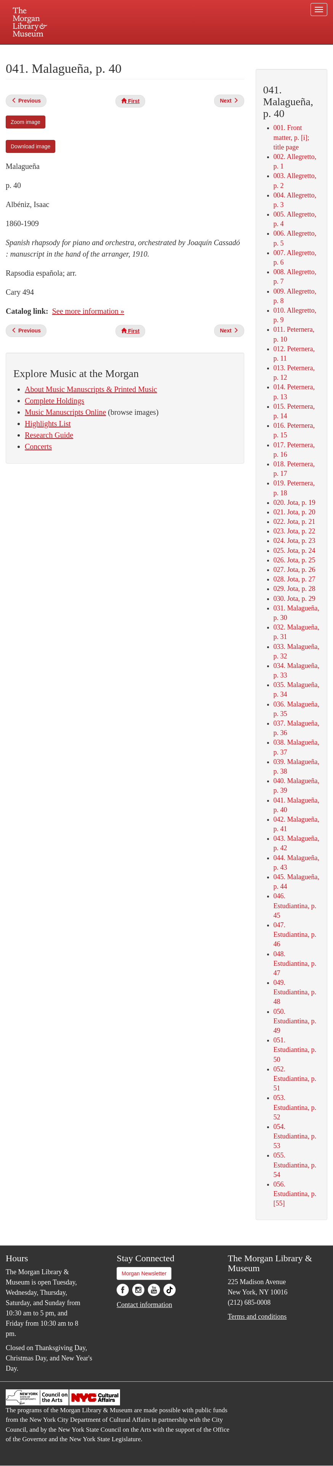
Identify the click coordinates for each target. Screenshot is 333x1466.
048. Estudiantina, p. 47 (295, 963)
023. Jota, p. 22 (294, 531)
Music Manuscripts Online (65, 412)
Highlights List (48, 423)
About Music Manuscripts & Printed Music (91, 389)
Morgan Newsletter (144, 1273)
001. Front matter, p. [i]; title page (291, 137)
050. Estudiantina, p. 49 (295, 1021)
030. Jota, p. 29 (294, 598)
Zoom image (25, 122)
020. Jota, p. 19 (294, 502)
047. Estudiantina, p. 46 (295, 934)
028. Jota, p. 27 (294, 579)
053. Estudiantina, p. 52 (295, 1107)
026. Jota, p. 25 (294, 560)
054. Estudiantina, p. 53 (295, 1136)
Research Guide (49, 435)
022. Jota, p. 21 (294, 521)
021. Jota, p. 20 (294, 512)
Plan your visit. (76, 51)
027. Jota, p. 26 (294, 569)
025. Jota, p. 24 (294, 550)
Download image (30, 146)
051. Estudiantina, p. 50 (295, 1049)
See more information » (88, 311)
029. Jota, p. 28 (294, 589)
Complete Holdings (54, 401)
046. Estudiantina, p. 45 (295, 905)
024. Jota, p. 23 (294, 540)
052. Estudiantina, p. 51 (295, 1078)
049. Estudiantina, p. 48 (295, 992)
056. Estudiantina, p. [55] (295, 1193)
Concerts (38, 446)
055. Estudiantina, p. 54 (295, 1164)
